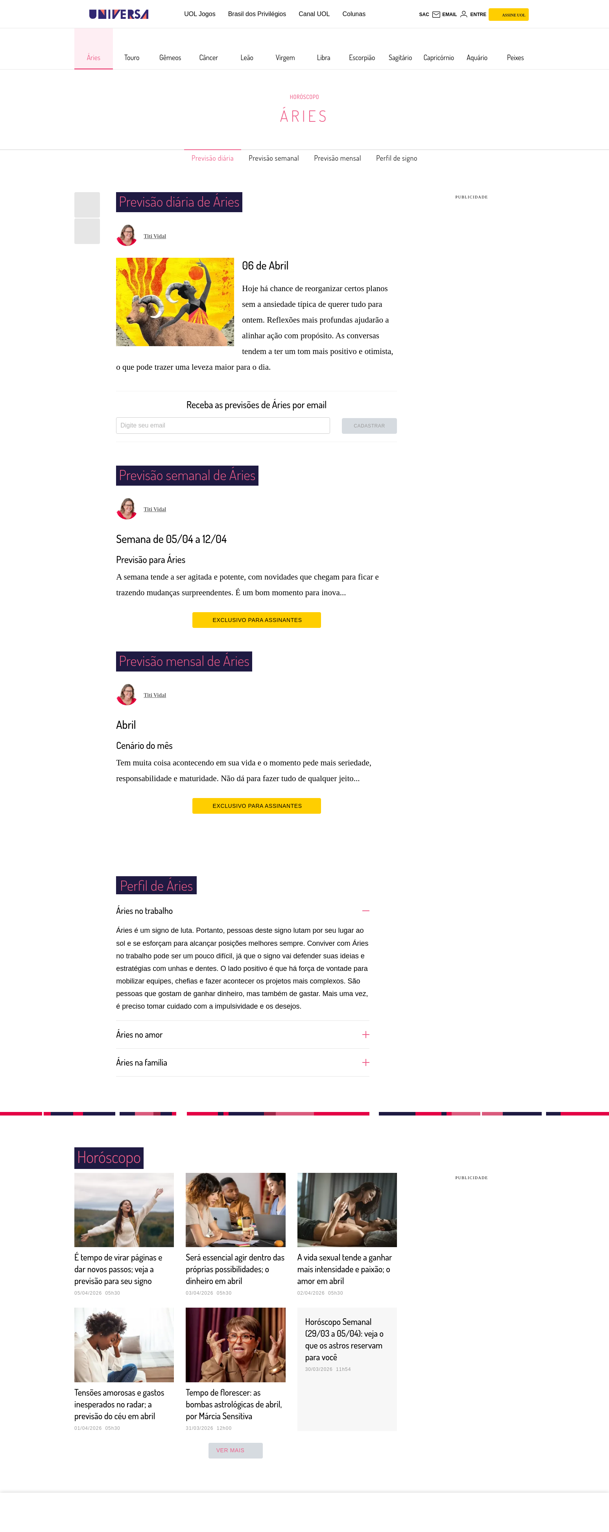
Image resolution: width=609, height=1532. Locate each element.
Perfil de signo (410, 158)
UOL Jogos (199, 14)
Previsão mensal (343, 158)
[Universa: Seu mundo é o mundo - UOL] (118, 14)
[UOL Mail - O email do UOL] (444, 14)
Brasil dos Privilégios (257, 14)
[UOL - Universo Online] (155, 14)
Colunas (353, 14)
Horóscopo (304, 97)
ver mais (235, 1474)
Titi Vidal (155, 236)
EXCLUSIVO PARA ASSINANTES (257, 620)
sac (424, 14)
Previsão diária (200, 158)
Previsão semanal (270, 158)
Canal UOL (314, 14)
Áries (304, 115)
